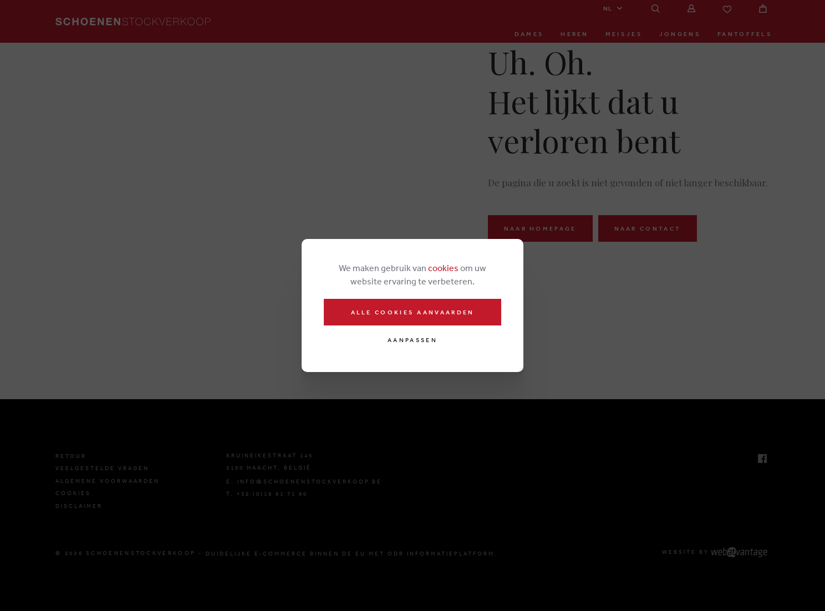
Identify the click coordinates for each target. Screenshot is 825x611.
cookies (443, 267)
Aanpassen (412, 340)
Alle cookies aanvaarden (413, 312)
